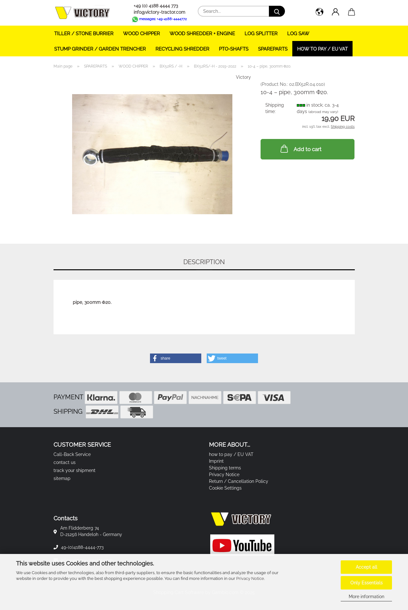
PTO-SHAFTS (233, 49)
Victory (243, 77)
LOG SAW (298, 34)
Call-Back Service (72, 454)
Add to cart (300, 148)
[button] (320, 13)
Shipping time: (274, 108)
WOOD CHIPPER (141, 34)
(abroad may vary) (323, 112)
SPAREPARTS (272, 49)
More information (366, 596)
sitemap (62, 478)
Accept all (366, 567)
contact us (65, 462)
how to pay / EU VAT (322, 49)
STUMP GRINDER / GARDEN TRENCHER (100, 49)
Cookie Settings (225, 488)
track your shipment (75, 470)
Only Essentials (366, 582)
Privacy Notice (250, 578)
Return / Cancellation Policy (238, 481)
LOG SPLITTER (261, 34)
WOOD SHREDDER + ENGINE (202, 34)
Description (204, 262)
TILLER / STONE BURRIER (83, 34)
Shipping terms (225, 467)
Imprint (216, 461)
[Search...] (277, 11)
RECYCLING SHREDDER (182, 49)
